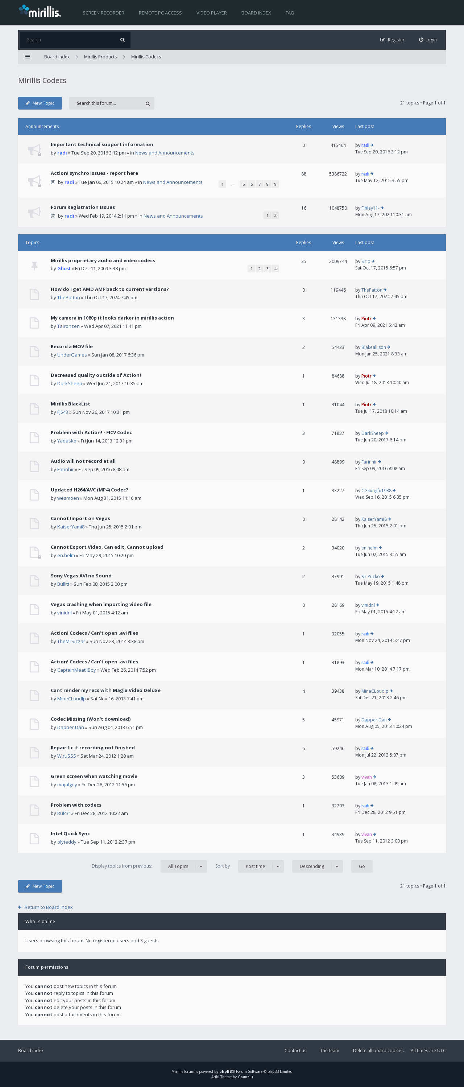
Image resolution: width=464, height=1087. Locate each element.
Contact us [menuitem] (295, 1050)
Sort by (249, 866)
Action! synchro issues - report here (94, 173)
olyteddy (66, 842)
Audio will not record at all (83, 461)
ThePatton (68, 297)
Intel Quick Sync (70, 833)
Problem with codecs (76, 805)
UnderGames (72, 354)
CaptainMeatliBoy (76, 670)
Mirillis (177, 1071)
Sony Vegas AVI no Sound (81, 575)
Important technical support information (102, 144)
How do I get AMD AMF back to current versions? (110, 289)
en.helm (66, 555)
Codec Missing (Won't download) (90, 719)
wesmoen (68, 498)
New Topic (40, 103)
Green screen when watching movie (94, 776)
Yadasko (66, 440)
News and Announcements (165, 152)
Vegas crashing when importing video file (101, 604)
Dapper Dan (70, 727)
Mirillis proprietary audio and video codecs (103, 260)
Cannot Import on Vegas (80, 518)
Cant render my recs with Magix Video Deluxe (106, 690)
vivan (366, 777)
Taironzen (68, 326)
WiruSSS (66, 756)
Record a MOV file (72, 346)
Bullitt (63, 584)
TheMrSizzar (71, 641)
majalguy (67, 784)
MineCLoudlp (71, 698)
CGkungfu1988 (376, 490)
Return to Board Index (49, 907)
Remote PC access (160, 12)
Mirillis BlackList (70, 403)
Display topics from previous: (149, 866)
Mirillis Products (100, 57)
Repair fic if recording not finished (93, 747)
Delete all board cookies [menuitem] (378, 1050)
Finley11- (370, 208)
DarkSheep (69, 383)
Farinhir (65, 469)
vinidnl (64, 612)
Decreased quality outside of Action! (96, 375)
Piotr (366, 319)
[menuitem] (428, 40)
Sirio (365, 261)
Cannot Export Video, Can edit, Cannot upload (107, 547)
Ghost (64, 268)
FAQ (290, 12)
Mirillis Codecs (146, 57)
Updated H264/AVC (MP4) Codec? (89, 489)
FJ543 (62, 412)
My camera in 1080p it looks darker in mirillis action (112, 317)
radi (62, 152)
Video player (211, 12)
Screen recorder (103, 12)
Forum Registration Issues (83, 207)
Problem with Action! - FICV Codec (91, 432)
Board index (256, 12)
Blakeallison (373, 347)
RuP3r (63, 813)
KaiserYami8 (70, 526)
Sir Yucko (370, 576)
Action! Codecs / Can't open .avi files (94, 633)
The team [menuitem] (329, 1050)
